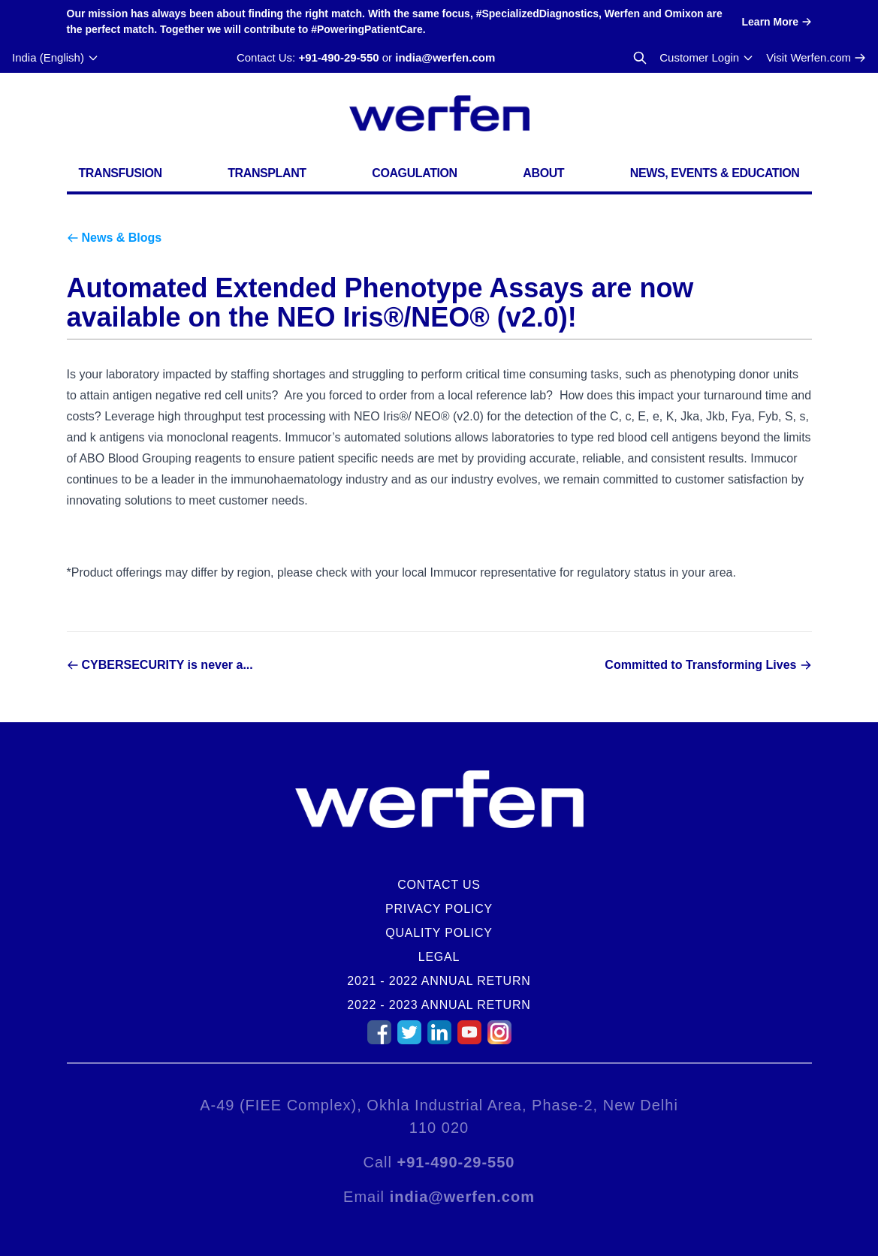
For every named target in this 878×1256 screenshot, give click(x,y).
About (543, 173)
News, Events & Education (715, 173)
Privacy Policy (439, 908)
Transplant (267, 173)
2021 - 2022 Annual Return (438, 980)
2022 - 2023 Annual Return (438, 1004)
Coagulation (414, 173)
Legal (439, 956)
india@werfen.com (445, 57)
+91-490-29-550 (338, 57)
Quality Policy (439, 932)
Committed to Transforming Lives (700, 664)
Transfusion (120, 173)
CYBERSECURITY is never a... (167, 664)
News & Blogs (122, 237)
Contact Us (439, 884)
